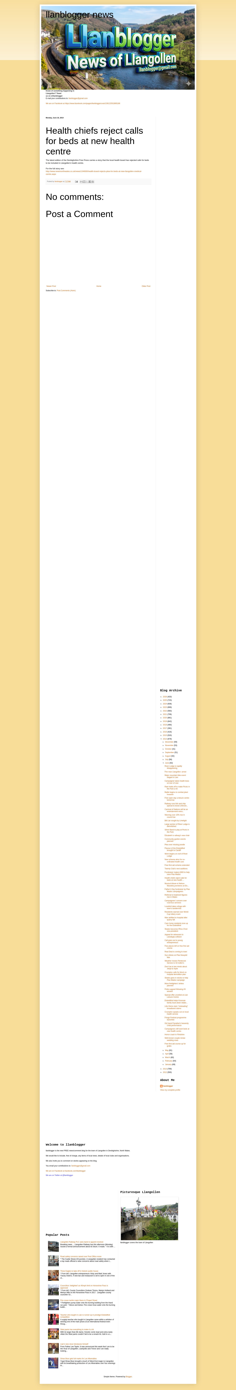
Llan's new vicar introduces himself (74, 1344)
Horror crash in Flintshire (174, 1035)
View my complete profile (170, 1090)
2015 (165, 735)
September (169, 752)
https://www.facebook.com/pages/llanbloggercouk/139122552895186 (92, 103)
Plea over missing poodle (175, 845)
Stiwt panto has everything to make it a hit (77, 1329)
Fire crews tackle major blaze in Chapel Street (78, 1300)
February (169, 1061)
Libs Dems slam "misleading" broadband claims (176, 1007)
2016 (165, 732)
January (168, 1064)
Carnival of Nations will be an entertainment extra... (176, 810)
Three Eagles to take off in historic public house (79, 1271)
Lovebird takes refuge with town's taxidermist (175, 907)
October (168, 749)
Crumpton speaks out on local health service (177, 1013)
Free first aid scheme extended (177, 865)
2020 (165, 718)
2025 (165, 700)
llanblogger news (79, 14)
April (167, 1054)
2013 (165, 1069)
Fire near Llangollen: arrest (175, 772)
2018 (165, 725)
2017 (165, 728)
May (167, 1050)
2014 (165, 739)
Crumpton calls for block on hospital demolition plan (175, 973)
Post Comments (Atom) (66, 291)
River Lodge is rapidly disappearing (173, 767)
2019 (165, 721)
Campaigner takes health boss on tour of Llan (177, 782)
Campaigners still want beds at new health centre (177, 1030)
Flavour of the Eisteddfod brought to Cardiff (175, 849)
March (168, 1057)
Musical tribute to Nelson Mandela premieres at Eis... (177, 884)
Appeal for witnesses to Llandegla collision (174, 936)
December (169, 742)
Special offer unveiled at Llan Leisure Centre (176, 996)
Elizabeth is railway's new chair (177, 835)
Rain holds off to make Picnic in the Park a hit (177, 788)
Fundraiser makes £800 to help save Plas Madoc (177, 873)
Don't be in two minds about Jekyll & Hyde (176, 968)
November (169, 745)
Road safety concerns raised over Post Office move (80, 1256)
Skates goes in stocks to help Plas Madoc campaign (176, 979)
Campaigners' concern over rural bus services (176, 902)
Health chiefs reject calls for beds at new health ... (176, 879)
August (168, 756)
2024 (165, 704)
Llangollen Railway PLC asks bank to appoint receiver (81, 1242)
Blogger (129, 1377)
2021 (165, 714)
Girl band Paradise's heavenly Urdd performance (177, 1024)
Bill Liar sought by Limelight (176, 821)
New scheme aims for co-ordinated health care (175, 860)
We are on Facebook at (55, 103)
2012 (165, 1072)
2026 (165, 697)
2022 (165, 711)
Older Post (146, 286)
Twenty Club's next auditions (176, 869)
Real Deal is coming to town (176, 952)
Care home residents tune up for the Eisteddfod (176, 924)
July (167, 759)
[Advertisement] (172, 162)
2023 (165, 707)
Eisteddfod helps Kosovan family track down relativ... (176, 1001)
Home (98, 286)
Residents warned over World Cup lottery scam (176, 913)
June (167, 763)
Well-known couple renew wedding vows (175, 1039)
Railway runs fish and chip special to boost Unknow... (176, 805)
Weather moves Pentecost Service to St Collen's (175, 962)
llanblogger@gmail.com (78, 98)
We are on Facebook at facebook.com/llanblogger (66, 1171)
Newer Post (51, 286)
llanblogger (168, 1086)
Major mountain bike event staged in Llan (175, 776)
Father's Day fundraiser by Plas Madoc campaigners (177, 890)
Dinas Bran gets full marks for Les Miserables (78, 1359)
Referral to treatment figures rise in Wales (176, 896)
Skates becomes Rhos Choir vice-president (176, 930)
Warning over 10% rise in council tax (175, 816)
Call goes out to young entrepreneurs (174, 941)
